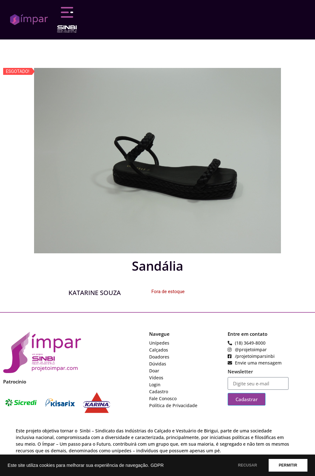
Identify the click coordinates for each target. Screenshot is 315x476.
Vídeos (156, 378)
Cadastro (158, 392)
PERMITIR (287, 465)
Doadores (159, 357)
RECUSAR (245, 465)
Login (154, 385)
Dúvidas (157, 364)
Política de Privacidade (173, 405)
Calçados (158, 350)
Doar (154, 371)
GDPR (157, 465)
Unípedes (159, 343)
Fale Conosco (163, 398)
